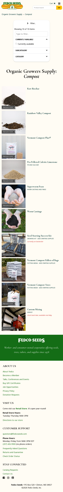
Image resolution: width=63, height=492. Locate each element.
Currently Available (31, 39)
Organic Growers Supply (12, 14)
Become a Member (11, 375)
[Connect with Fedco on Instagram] (8, 477)
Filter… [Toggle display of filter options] (31, 23)
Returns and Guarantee (13, 452)
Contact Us (7, 473)
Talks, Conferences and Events (16, 379)
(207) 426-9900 (9, 444)
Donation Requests (11, 394)
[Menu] (59, 3)
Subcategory (31, 50)
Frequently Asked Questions (15, 448)
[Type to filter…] (31, 33)
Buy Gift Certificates (11, 383)
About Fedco (8, 371)
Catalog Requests (10, 470)
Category (31, 57)
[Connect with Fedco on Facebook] (4, 477)
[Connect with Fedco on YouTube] (13, 477)
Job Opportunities (10, 387)
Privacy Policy (8, 391)
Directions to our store (13, 420)
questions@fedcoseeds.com (15, 434)
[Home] (12, 5)
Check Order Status (11, 456)
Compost (28, 14)
